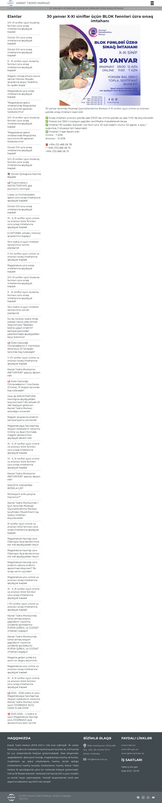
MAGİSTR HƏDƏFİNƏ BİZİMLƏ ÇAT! (19, 487)
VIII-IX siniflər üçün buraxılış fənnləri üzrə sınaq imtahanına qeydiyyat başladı (23, 27)
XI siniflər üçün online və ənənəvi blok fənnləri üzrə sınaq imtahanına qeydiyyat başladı (23, 528)
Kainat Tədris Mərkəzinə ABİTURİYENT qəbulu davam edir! (23, 476)
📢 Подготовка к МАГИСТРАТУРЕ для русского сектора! (19, 185)
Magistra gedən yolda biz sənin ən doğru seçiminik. (22, 659)
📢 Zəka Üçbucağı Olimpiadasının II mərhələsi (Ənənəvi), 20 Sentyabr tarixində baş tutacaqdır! (23, 347)
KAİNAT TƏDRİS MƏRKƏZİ (33, 3)
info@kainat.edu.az (97, 759)
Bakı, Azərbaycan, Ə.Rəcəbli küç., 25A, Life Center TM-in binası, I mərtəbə (99, 749)
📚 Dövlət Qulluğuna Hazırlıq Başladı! (24, 175)
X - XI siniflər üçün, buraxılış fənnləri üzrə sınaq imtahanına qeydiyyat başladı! (23, 66)
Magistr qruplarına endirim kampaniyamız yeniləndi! (22, 419)
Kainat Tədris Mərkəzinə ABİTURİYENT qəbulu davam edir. (23, 372)
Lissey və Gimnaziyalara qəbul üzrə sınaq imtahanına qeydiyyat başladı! (23, 197)
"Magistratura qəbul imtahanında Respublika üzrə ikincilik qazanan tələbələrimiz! (21, 107)
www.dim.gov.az (129, 749)
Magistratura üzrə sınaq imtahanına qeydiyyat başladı (20, 94)
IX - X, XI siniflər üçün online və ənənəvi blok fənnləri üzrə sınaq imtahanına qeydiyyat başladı (23, 223)
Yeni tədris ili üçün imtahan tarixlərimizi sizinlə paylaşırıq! (23, 244)
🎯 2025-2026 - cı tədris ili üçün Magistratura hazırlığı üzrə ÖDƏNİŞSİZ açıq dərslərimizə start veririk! (22, 719)
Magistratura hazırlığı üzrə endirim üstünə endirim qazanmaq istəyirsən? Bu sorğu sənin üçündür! (22, 567)
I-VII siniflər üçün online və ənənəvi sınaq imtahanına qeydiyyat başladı (22, 606)
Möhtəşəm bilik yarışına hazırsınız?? (21, 496)
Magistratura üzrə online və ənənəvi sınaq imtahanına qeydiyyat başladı (23, 580)
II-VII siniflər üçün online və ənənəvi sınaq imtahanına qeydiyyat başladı (23, 256)
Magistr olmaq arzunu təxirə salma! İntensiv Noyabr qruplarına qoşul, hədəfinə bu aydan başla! (23, 81)
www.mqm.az (128, 745)
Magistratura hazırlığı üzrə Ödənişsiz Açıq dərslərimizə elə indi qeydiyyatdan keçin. (23, 541)
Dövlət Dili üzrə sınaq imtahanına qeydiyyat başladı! (19, 40)
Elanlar (41, 8)
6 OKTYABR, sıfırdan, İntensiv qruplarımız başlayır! (24, 235)
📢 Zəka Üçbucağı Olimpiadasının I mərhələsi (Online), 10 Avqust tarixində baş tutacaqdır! (23, 386)
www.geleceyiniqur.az (132, 753)
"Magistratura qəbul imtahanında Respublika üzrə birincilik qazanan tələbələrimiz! (21, 137)
